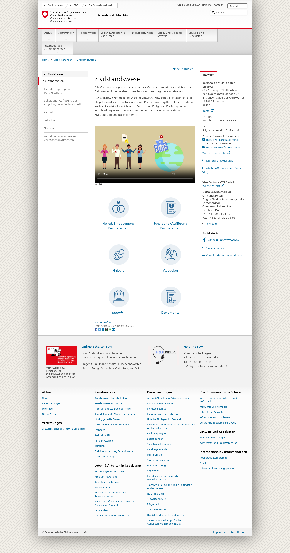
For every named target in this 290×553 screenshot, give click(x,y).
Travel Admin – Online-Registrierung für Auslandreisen (169, 486)
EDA (76, 5)
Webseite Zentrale (216, 153)
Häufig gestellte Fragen (108, 419)
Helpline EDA (193, 347)
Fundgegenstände (157, 449)
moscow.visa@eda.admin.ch (224, 147)
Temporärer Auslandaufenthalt (112, 515)
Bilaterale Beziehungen (213, 437)
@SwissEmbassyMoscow (223, 240)
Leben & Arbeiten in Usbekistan (114, 36)
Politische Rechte (156, 408)
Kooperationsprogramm (213, 457)
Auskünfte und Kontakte (213, 406)
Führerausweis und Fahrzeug (163, 414)
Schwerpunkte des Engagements (218, 468)
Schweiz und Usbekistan (202, 36)
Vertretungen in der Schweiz (111, 471)
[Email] (113, 329)
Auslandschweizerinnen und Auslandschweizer (110, 494)
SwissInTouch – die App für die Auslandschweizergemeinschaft (164, 522)
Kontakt (207, 75)
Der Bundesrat (55, 5)
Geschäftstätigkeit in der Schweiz (218, 422)
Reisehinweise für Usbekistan (111, 398)
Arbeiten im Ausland (106, 476)
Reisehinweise (87, 36)
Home (45, 59)
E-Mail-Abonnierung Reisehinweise (114, 451)
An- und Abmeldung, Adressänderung (168, 398)
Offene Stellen (50, 414)
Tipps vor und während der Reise (113, 408)
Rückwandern (102, 487)
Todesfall (118, 313)
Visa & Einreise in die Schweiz (170, 36)
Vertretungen (66, 36)
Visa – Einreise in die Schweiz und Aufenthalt (218, 400)
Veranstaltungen (51, 403)
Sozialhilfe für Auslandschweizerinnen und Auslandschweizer (171, 426)
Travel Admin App (104, 456)
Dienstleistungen (142, 36)
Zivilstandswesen (156, 509)
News (45, 398)
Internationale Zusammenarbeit (57, 49)
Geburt (118, 270)
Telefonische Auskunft (219, 160)
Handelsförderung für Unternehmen (167, 515)
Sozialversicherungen (159, 444)
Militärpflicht (154, 454)
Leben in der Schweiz (211, 412)
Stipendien (153, 470)
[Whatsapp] (110, 329)
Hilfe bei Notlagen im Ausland (164, 419)
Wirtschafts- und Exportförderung (218, 443)
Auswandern (102, 510)
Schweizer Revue (156, 499)
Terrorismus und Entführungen (112, 424)
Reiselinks (100, 446)
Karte (208, 111)
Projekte (204, 463)
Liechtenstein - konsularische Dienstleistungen (163, 478)
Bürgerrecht (153, 504)
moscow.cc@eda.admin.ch (223, 139)
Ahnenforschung (156, 465)
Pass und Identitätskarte (160, 403)
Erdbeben (100, 430)
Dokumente (170, 312)
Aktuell (48, 36)
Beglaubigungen (156, 433)
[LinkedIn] (103, 329)
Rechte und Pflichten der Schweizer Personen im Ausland (114, 503)
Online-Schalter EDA (97, 347)
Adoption (170, 270)
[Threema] (107, 329)
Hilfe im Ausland (104, 440)
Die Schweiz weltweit (101, 5)
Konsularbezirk (214, 247)
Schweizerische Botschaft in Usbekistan (63, 428)
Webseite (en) (213, 186)
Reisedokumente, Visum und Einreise (115, 414)
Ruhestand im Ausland (107, 482)
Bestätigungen (155, 438)
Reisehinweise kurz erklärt (109, 403)
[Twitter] (100, 329)
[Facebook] (96, 329)
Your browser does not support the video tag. (145, 154)
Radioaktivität (102, 435)
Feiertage (211, 223)
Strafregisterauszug (158, 460)
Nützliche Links (155, 493)
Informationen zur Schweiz (215, 417)
